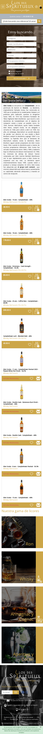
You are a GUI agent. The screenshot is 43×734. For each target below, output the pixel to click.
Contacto (21, 721)
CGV (38, 717)
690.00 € (7, 310)
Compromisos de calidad (25, 717)
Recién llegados (15, 71)
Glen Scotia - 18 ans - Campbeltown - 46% (17, 233)
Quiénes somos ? (16, 16)
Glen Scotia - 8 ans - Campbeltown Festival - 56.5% (20, 466)
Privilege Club (14, 719)
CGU (5, 719)
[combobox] (21, 38)
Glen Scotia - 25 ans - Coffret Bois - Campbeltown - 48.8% (21, 302)
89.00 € (6, 275)
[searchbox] (21, 38)
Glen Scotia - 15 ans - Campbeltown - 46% (17, 498)
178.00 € (7, 240)
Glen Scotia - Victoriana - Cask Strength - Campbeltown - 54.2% (17, 267)
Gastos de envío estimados (30, 719)
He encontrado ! (21, 78)
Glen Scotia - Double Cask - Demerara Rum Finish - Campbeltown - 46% (21, 403)
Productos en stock (17, 74)
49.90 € (6, 343)
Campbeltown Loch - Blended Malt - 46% (17, 336)
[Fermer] (40, 727)
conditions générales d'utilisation (11, 729)
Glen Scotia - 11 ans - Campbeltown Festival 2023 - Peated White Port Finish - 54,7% (20, 370)
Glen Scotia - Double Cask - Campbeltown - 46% (19, 435)
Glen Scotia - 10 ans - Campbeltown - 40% (17, 200)
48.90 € (6, 207)
